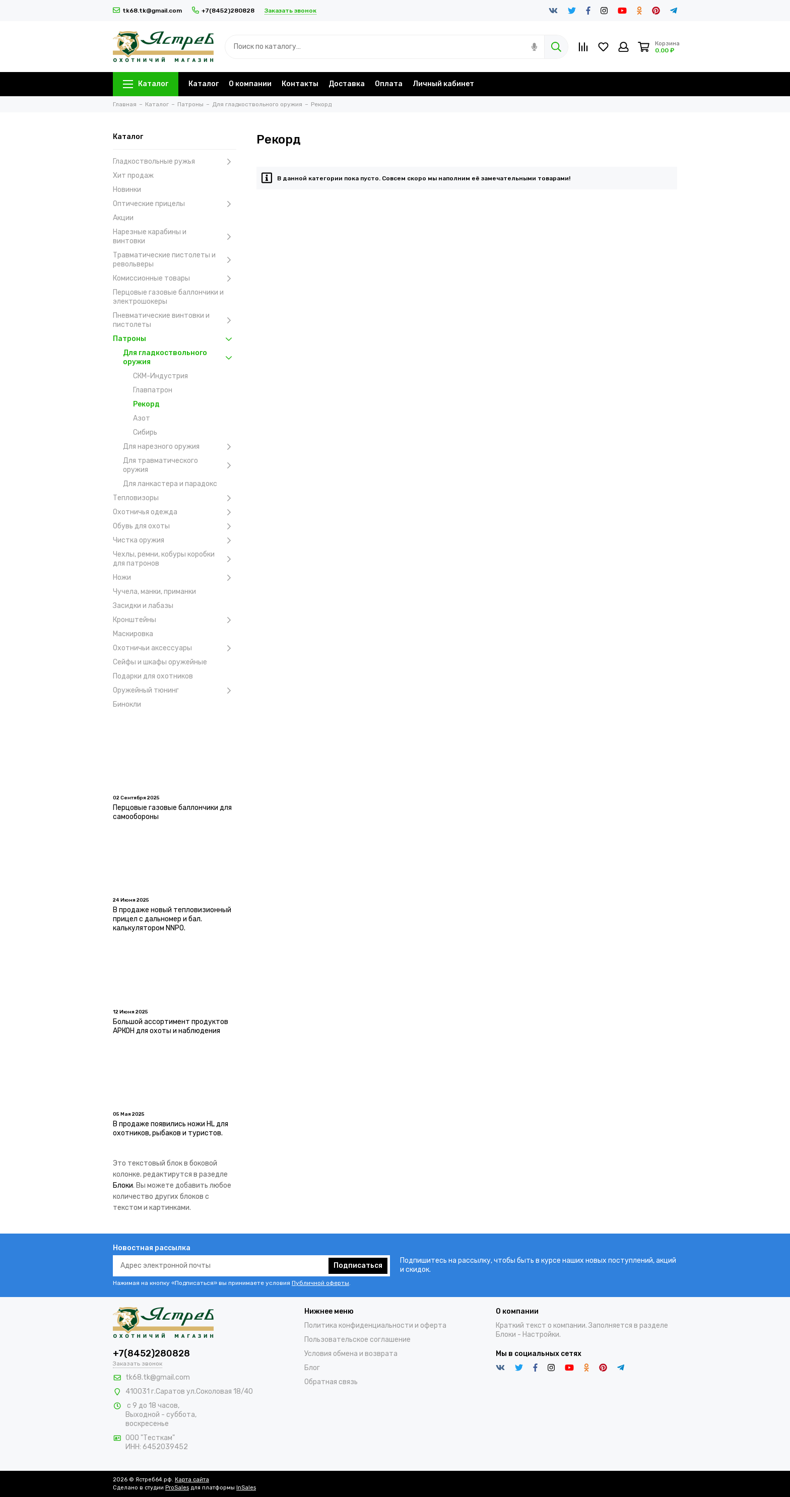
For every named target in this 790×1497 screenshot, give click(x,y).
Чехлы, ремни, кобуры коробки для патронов (174, 559)
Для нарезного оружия (179, 446)
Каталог (145, 84)
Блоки (123, 1185)
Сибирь (145, 432)
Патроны (174, 339)
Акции (123, 218)
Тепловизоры (174, 498)
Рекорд (146, 404)
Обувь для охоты (174, 526)
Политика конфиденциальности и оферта (375, 1325)
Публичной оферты (320, 1282)
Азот (141, 418)
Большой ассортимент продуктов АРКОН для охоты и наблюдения (170, 1026)
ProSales (177, 1487)
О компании (250, 84)
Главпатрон (152, 390)
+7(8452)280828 (223, 10)
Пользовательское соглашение (357, 1339)
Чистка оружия (174, 540)
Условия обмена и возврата (351, 1353)
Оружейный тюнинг (174, 690)
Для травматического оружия (179, 465)
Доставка (346, 84)
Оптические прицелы (174, 204)
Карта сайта (192, 1479)
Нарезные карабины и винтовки (174, 236)
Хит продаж (133, 175)
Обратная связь (331, 1382)
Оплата (389, 84)
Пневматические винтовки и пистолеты (174, 320)
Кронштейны (174, 620)
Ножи (174, 577)
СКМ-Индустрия (160, 376)
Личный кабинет (443, 84)
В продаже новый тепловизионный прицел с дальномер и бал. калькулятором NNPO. (172, 919)
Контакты (300, 84)
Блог (312, 1368)
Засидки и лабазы (143, 605)
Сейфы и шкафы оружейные (160, 662)
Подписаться (358, 1265)
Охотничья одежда (174, 512)
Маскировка (133, 634)
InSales (246, 1487)
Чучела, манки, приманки (154, 591)
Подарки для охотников (153, 676)
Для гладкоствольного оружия (179, 357)
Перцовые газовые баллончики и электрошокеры (168, 297)
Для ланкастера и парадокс (170, 484)
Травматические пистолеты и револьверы (174, 259)
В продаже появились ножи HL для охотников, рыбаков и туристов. (170, 1128)
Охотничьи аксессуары (174, 648)
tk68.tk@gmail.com (147, 10)
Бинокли (127, 704)
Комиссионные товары (174, 278)
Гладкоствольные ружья (174, 161)
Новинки (127, 189)
